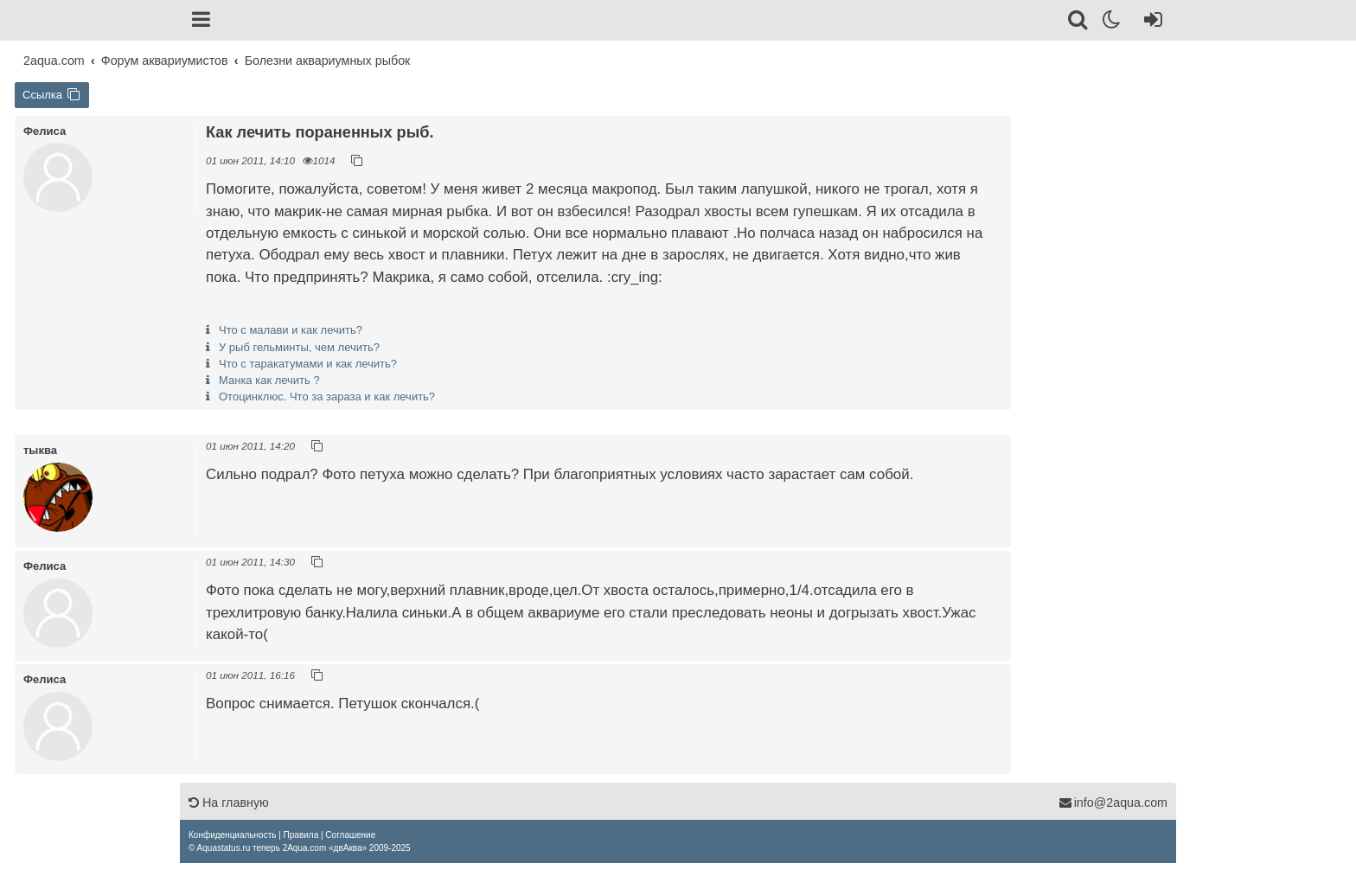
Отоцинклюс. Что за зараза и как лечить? (327, 396)
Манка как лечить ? (269, 380)
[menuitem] (232, 834)
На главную (229, 802)
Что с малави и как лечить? (290, 329)
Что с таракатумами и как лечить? (308, 363)
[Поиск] (1078, 22)
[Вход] (1149, 22)
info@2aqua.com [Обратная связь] (1113, 802)
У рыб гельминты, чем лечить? (299, 347)
